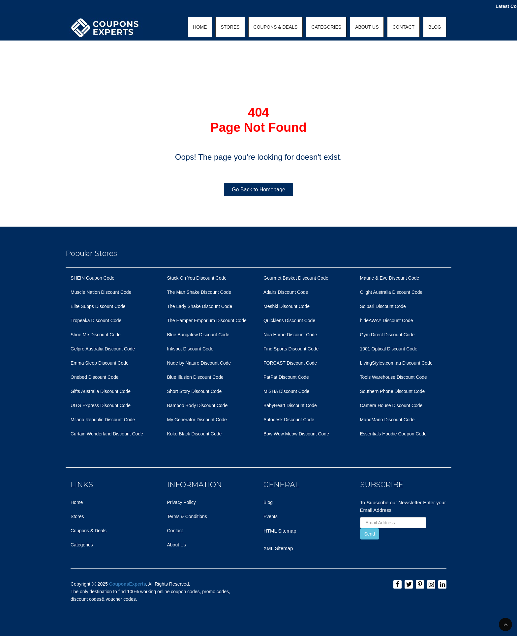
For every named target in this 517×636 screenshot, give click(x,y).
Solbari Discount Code (383, 306)
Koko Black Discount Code (194, 433)
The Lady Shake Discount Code (199, 306)
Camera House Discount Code (391, 405)
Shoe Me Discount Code (96, 334)
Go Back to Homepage (258, 189)
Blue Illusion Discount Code (195, 377)
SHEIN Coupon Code (92, 278)
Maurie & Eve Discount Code (389, 278)
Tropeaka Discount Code (96, 320)
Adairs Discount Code (285, 292)
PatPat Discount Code (286, 377)
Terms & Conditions (187, 516)
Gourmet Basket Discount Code (295, 278)
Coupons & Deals (88, 530)
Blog (268, 502)
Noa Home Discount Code (290, 334)
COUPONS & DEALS (276, 27)
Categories (82, 544)
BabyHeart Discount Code (290, 405)
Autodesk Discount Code (288, 419)
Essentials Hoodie (378, 433)
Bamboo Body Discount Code (197, 405)
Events (270, 516)
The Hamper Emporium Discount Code (207, 320)
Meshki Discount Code (286, 306)
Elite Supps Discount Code (98, 306)
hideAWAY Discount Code (386, 320)
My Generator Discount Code (197, 419)
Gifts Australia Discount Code (101, 391)
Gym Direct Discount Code (387, 334)
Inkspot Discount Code (190, 348)
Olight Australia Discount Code (391, 292)
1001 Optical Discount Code (388, 348)
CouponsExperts (127, 584)
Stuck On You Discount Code (197, 278)
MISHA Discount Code (286, 391)
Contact (175, 530)
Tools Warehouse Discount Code (393, 377)
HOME (200, 27)
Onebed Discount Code (95, 377)
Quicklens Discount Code (289, 320)
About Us (176, 544)
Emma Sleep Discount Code (100, 363)
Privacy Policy (181, 502)
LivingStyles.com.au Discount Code (396, 363)
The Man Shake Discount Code (199, 292)
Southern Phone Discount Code (392, 391)
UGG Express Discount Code (101, 405)
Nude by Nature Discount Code (199, 363)
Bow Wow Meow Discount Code (296, 433)
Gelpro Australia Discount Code (103, 348)
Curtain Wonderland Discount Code (107, 433)
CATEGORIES (326, 27)
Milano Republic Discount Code (103, 419)
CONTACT (403, 27)
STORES (230, 27)
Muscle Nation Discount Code (101, 292)
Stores (77, 516)
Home (77, 502)
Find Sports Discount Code (291, 348)
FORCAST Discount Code (290, 363)
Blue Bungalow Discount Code (198, 334)
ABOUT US (367, 27)
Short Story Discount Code (194, 391)
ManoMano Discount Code (387, 419)
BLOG (434, 27)
